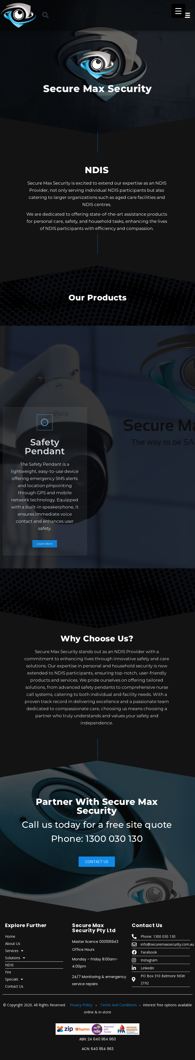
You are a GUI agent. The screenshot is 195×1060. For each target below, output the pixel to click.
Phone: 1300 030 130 (97, 838)
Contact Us (14, 986)
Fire (8, 972)
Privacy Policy (81, 1004)
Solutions (15, 957)
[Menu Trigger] (178, 11)
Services (14, 950)
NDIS (9, 964)
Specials (14, 979)
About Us (12, 943)
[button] (45, 15)
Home (10, 936)
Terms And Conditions (118, 1004)
